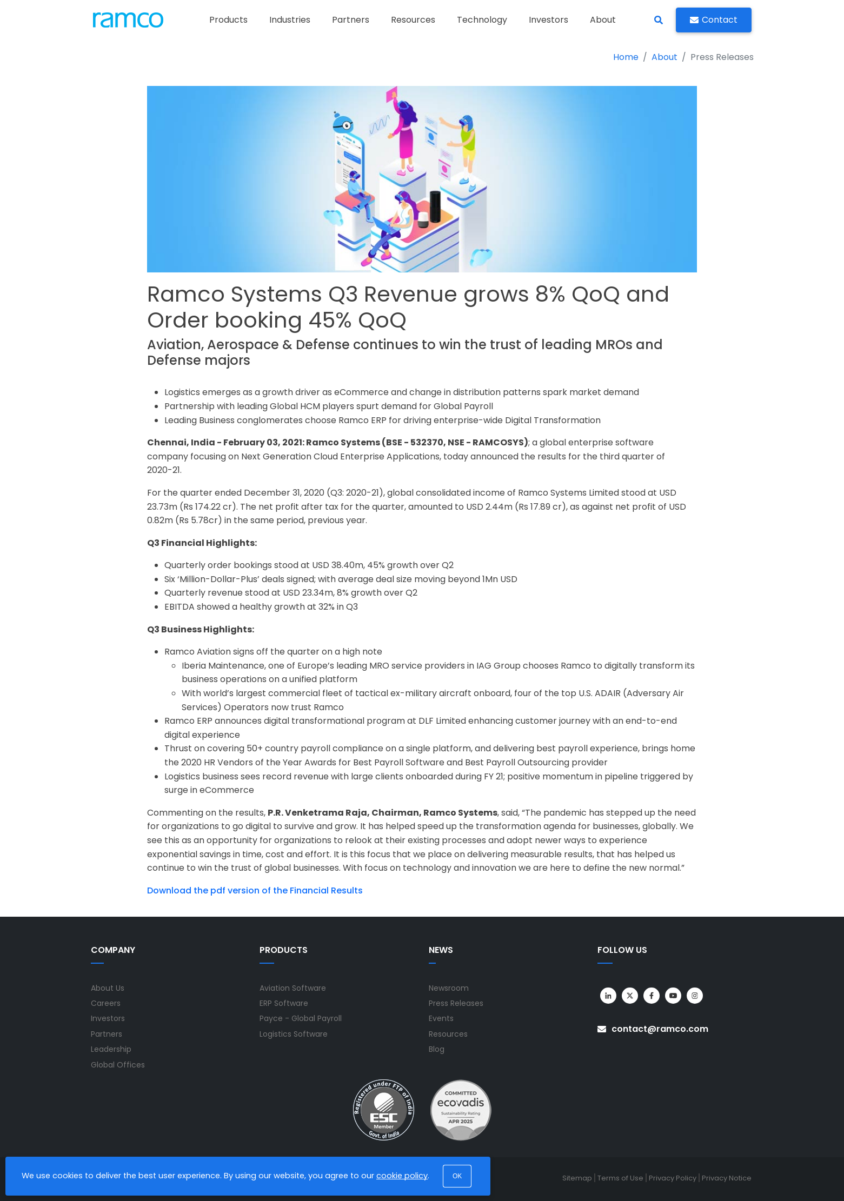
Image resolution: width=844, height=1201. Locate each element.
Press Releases (456, 1003)
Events (441, 1018)
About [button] (603, 20)
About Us (107, 988)
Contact (713, 20)
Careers (106, 1003)
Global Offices (118, 1064)
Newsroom (449, 988)
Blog (436, 1049)
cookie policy (402, 1175)
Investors (548, 20)
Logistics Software (294, 1034)
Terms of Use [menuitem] (620, 1178)
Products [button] (228, 20)
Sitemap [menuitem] (577, 1178)
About (664, 57)
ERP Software (284, 1003)
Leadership (111, 1049)
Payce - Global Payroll (301, 1018)
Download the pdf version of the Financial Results (255, 890)
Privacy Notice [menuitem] (727, 1178)
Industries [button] (289, 20)
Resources (448, 1034)
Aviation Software (293, 988)
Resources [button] (413, 20)
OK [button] (457, 1176)
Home (626, 57)
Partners (350, 20)
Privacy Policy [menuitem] (672, 1178)
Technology (482, 20)
